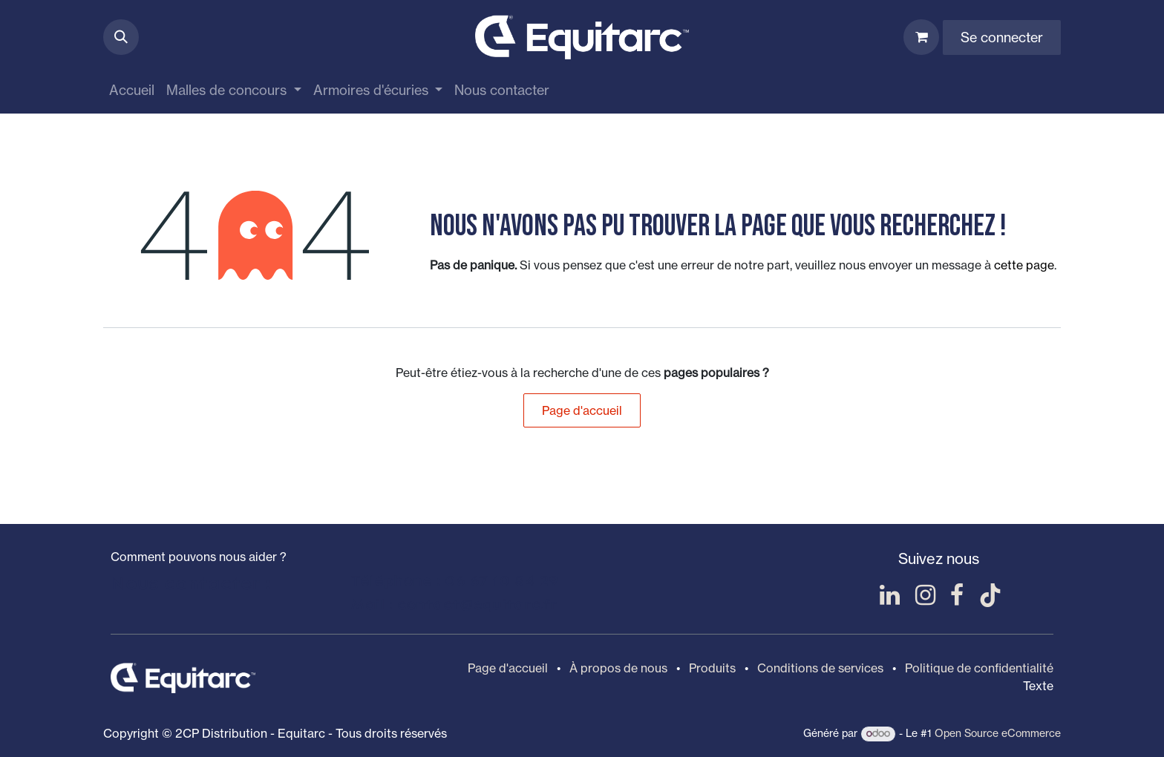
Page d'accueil (582, 410)
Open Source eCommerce (998, 733)
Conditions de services (820, 668)
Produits (712, 668)
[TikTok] (990, 595)
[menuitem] (131, 90)
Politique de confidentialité (979, 668)
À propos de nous (618, 668)
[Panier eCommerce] (921, 37)
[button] (121, 37)
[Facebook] (956, 595)
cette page (1024, 265)
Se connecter (1002, 37)
